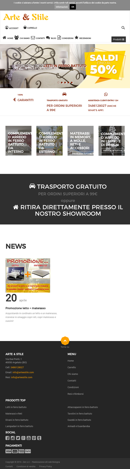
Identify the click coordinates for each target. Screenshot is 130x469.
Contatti (72, 380)
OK (72, 6)
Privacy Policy (45, 466)
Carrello (72, 367)
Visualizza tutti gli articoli (86, 153)
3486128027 (97, 106)
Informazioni (62, 6)
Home (71, 360)
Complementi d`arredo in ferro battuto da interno (20, 142)
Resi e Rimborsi (76, 393)
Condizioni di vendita (26, 466)
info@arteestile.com (23, 372)
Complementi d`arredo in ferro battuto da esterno (51, 142)
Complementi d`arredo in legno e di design (113, 139)
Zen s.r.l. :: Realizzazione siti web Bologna (41, 462)
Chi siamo (73, 373)
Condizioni (73, 387)
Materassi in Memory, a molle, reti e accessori (80, 140)
